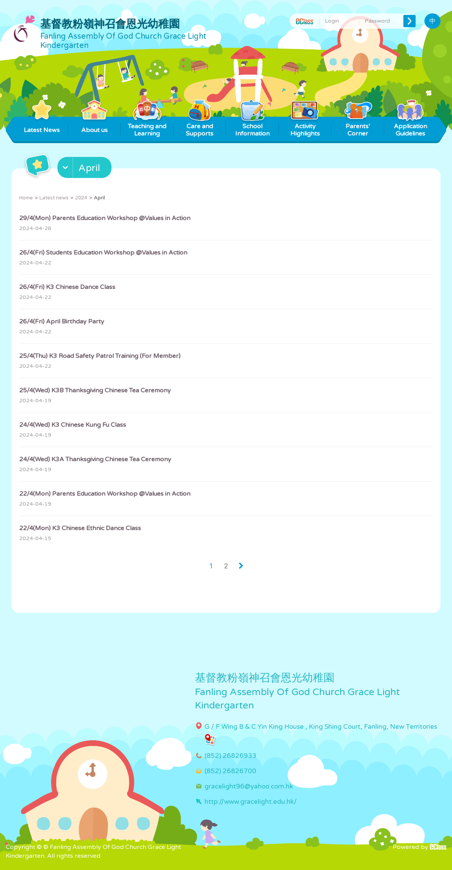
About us (94, 125)
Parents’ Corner (357, 127)
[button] (85, 169)
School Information (252, 127)
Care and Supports (199, 127)
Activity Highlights (305, 127)
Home (26, 198)
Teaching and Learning (147, 127)
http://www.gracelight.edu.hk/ (251, 802)
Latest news (54, 198)
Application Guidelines (410, 127)
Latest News (42, 125)
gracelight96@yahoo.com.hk (249, 786)
